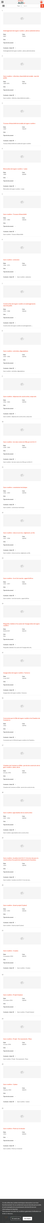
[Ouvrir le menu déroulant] (2, 2)
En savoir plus (16, 1218)
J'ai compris (27, 1218)
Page (18, 6)
